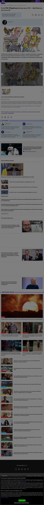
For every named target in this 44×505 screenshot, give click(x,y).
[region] (22, 490)
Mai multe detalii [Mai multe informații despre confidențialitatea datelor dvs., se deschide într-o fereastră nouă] (23, 481)
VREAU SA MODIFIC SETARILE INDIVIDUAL (21, 502)
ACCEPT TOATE (22, 500)
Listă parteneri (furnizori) (4, 497)
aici (38, 485)
